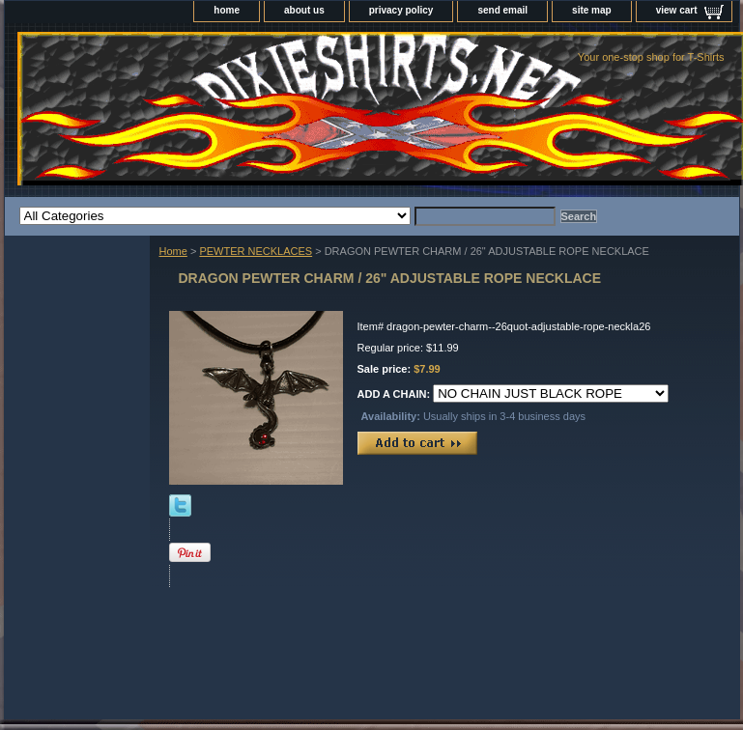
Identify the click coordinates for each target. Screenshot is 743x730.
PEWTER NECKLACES (255, 251)
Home (173, 251)
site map (592, 10)
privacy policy (401, 10)
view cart (677, 10)
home (227, 10)
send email (502, 10)
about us (304, 10)
